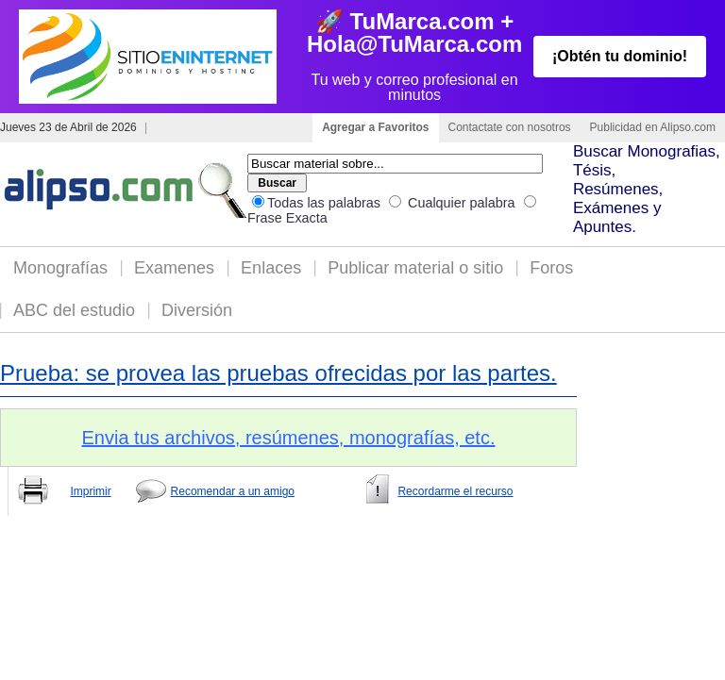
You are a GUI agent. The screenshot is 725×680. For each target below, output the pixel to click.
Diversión (196, 310)
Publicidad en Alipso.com (653, 127)
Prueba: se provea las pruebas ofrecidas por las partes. (278, 373)
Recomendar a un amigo (233, 491)
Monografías (60, 267)
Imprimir (90, 491)
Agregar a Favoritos (375, 127)
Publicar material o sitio (415, 267)
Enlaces (271, 267)
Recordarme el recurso (455, 491)
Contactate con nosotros (509, 127)
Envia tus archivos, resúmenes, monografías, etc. (289, 437)
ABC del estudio (74, 310)
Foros (551, 267)
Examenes (174, 267)
